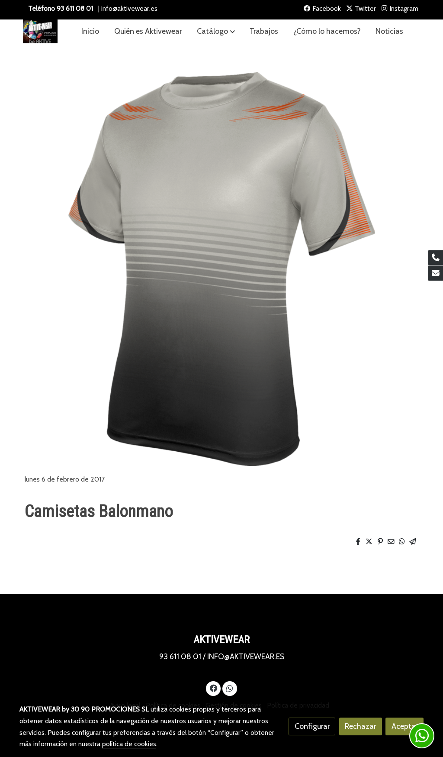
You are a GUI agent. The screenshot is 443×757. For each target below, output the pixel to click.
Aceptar (405, 726)
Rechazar (360, 726)
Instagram (400, 8)
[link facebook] (213, 688)
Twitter (361, 8)
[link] (40, 31)
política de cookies (129, 744)
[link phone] (435, 257)
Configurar (312, 726)
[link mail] (435, 273)
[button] (215, 31)
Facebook (322, 8)
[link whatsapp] (229, 688)
